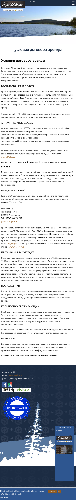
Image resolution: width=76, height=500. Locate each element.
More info (4, 497)
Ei (59, 491)
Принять (53, 491)
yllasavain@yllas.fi (9, 221)
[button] (73, 3)
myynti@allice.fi (8, 157)
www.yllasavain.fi (16, 247)
